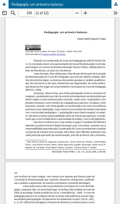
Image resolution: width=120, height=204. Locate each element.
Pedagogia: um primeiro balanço (37, 4)
